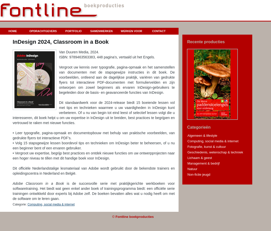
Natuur (192, 169)
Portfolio (73, 31)
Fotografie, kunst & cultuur (206, 147)
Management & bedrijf (203, 163)
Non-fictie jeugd (198, 174)
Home (13, 31)
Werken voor (131, 31)
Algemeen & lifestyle (202, 135)
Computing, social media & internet (51, 204)
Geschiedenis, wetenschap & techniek (215, 152)
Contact (159, 31)
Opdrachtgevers (43, 31)
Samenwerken (101, 31)
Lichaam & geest (199, 158)
